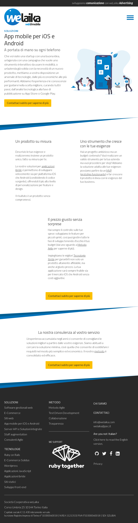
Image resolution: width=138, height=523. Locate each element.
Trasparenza (56, 423)
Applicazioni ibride (14, 476)
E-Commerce (12, 412)
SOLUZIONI (11, 402)
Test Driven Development (64, 412)
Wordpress (11, 465)
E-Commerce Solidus (17, 460)
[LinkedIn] (117, 453)
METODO (54, 402)
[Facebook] (111, 453)
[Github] (96, 453)
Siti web (9, 418)
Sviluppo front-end (15, 487)
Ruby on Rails (12, 454)
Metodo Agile (57, 407)
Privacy (97, 463)
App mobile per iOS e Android (21, 423)
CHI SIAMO (100, 403)
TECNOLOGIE (12, 449)
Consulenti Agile (13, 439)
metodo (99, 351)
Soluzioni (11, 31)
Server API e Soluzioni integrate (23, 429)
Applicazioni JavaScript (17, 471)
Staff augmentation (15, 434)
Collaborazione (58, 418)
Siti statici (10, 481)
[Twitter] (104, 453)
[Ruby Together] (66, 468)
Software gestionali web (18, 407)
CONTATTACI (101, 413)
